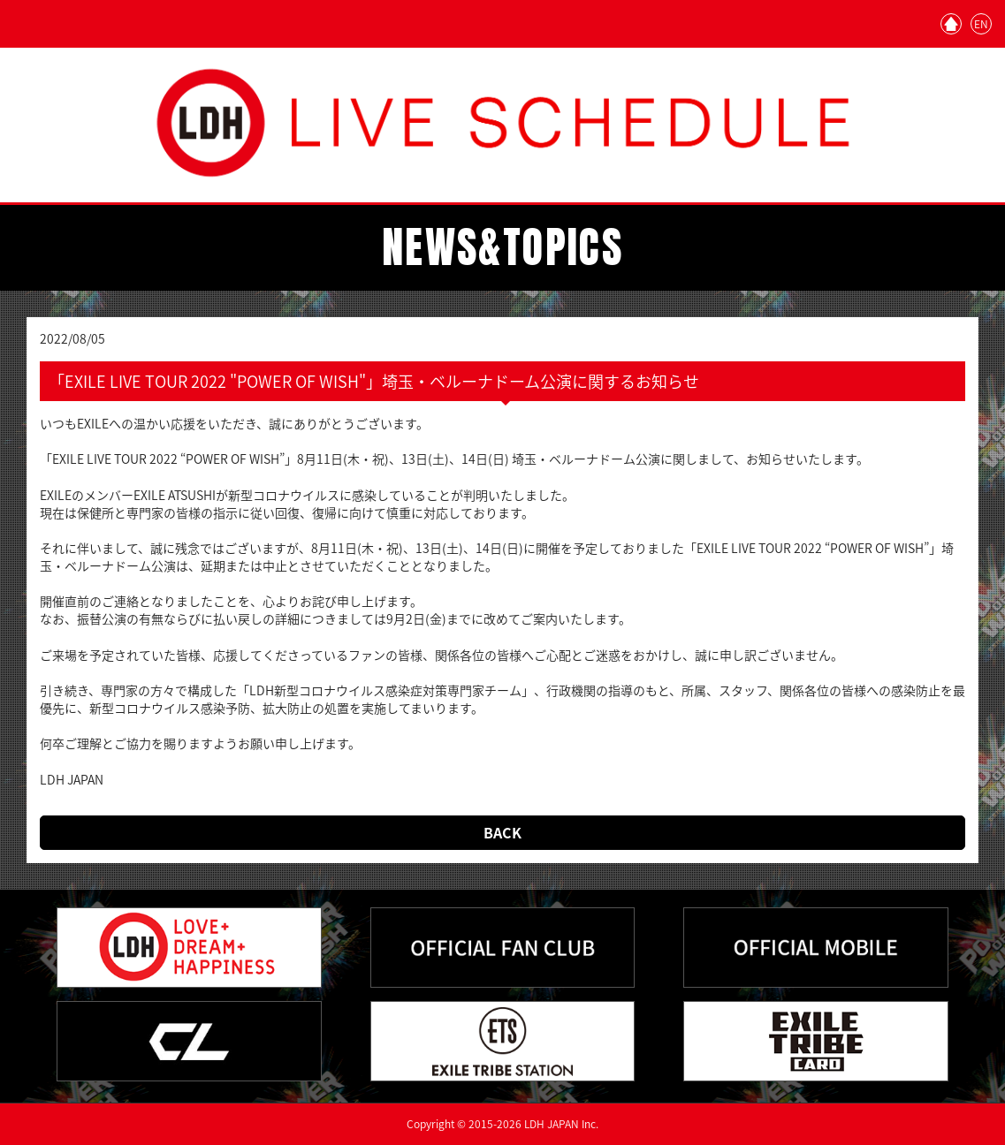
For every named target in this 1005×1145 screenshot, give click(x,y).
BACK (502, 832)
